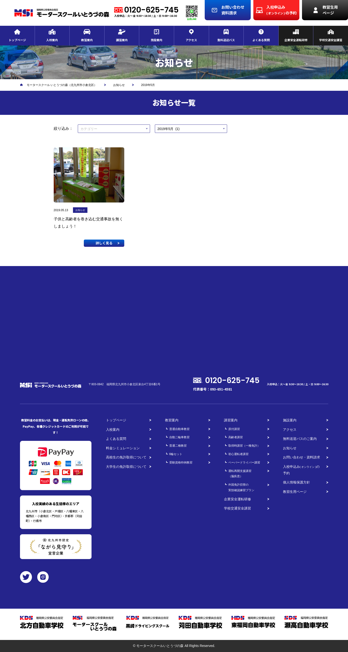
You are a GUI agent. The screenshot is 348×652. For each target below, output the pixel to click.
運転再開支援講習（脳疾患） (239, 473)
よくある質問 (116, 439)
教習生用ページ (295, 492)
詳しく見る (104, 243)
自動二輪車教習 (179, 437)
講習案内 (230, 420)
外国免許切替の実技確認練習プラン (241, 487)
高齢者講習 (235, 437)
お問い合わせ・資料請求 (301, 457)
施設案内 (289, 420)
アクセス (289, 429)
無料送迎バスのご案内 (300, 439)
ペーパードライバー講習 (244, 462)
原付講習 (234, 429)
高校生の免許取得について (126, 457)
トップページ (116, 420)
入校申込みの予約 (301, 470)
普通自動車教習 (179, 429)
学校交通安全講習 (237, 508)
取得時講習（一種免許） (244, 445)
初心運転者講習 (238, 454)
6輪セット (176, 454)
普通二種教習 (178, 445)
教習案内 (171, 420)
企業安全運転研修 (237, 499)
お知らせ (289, 448)
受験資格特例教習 (180, 462)
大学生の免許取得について (126, 467)
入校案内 (112, 429)
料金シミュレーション (123, 448)
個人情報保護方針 (296, 482)
